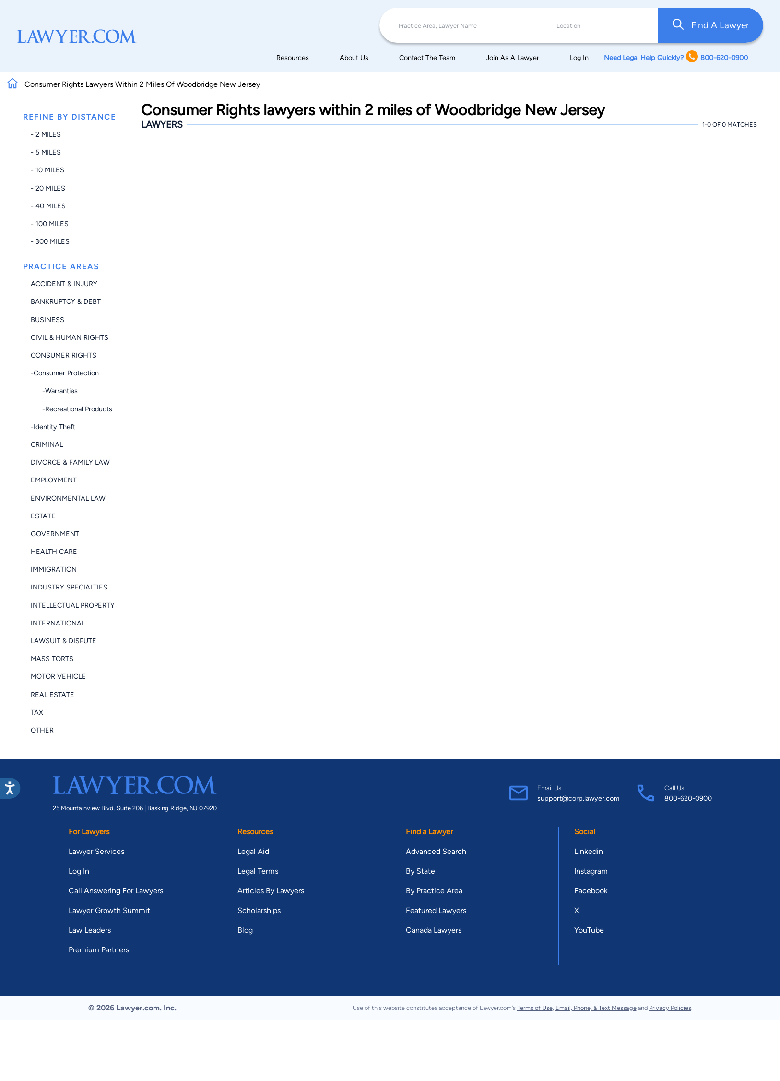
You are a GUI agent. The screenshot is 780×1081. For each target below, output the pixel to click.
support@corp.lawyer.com (578, 798)
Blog (245, 930)
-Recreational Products (71, 409)
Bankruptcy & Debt (66, 301)
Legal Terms (257, 871)
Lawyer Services (96, 851)
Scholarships (259, 910)
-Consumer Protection (65, 373)
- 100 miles (50, 223)
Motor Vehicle (58, 676)
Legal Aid (253, 851)
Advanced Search (436, 851)
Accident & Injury (64, 283)
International (58, 623)
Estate (43, 516)
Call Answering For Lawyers (116, 890)
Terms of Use (535, 1007)
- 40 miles (48, 206)
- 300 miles (50, 241)
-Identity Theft (53, 426)
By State (420, 871)
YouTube (589, 930)
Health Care (54, 551)
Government (55, 533)
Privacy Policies (670, 1007)
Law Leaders (90, 930)
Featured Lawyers (436, 910)
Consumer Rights (63, 355)
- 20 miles (48, 188)
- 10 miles (47, 170)
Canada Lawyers (433, 930)
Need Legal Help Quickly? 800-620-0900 (676, 57)
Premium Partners (99, 949)
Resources (292, 57)
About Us (354, 57)
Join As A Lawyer (512, 57)
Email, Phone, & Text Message (596, 1007)
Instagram (591, 871)
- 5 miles (46, 152)
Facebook (591, 890)
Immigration (54, 569)
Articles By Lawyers (270, 890)
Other (42, 730)
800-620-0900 (688, 798)
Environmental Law (68, 498)
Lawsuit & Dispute (63, 641)
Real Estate (52, 694)
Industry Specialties (69, 587)
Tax (37, 712)
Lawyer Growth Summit (109, 910)
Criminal (47, 444)
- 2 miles (46, 134)
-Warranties (54, 390)
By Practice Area (434, 890)
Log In (579, 57)
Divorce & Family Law (70, 462)
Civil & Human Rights (69, 337)
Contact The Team (427, 57)
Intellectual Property (73, 605)
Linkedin (588, 851)
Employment (54, 480)
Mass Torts (52, 658)
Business (47, 319)
